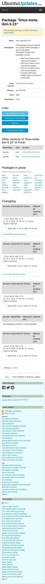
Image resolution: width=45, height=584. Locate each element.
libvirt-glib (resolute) (9, 445)
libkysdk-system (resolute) (11, 421)
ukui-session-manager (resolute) (14, 426)
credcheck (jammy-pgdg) (11, 543)
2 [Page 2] (12, 368)
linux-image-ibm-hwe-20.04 (28, 190)
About (7, 377)
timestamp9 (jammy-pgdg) (11, 548)
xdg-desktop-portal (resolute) (12, 528)
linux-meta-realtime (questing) (13, 511)
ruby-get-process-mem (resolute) (14, 448)
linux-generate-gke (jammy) (12, 540)
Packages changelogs (13, 411)
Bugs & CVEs (10, 413)
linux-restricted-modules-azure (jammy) (16, 516)
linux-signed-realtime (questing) (13, 509)
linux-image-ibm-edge (28, 182)
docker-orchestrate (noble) (12, 574)
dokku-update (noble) (10, 567)
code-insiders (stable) (10, 552)
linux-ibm (16, 180)
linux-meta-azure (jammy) (11, 521)
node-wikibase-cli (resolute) (12, 453)
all (6, 494)
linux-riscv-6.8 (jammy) (10, 555)
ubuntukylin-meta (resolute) (12, 450)
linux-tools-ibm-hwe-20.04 (39, 187)
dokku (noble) (7, 562)
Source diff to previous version (14, 234)
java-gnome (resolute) (10, 443)
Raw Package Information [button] (15, 113)
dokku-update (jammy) (10, 569)
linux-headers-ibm (5, 177)
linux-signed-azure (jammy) (12, 519)
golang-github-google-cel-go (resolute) (16, 441)
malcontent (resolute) (10, 531)
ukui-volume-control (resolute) (13, 431)
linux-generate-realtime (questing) (14, 514)
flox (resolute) (7, 438)
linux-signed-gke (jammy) (11, 535)
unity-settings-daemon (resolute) (14, 526)
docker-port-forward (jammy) (12, 577)
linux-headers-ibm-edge (5, 185)
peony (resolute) (8, 424)
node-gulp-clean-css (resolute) (13, 436)
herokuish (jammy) (9, 560)
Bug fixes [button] (15, 123)
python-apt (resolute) (9, 455)
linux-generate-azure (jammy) (13, 523)
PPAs (7, 503)
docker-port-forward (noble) (12, 572)
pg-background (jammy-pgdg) (13, 545)
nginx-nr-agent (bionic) (10, 506)
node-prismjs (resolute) (10, 428)
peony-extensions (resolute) (12, 457)
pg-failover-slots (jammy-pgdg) (13, 550)
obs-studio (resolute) (9, 433)
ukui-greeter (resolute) (10, 419)
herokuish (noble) (8, 557)
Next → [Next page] (16, 368)
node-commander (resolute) (12, 460)
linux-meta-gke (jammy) (10, 538)
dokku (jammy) (7, 564)
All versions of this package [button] (15, 118)
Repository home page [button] (15, 130)
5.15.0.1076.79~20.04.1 (31, 152)
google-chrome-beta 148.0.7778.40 (15, 400)
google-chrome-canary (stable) (13, 533)
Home (5, 10)
